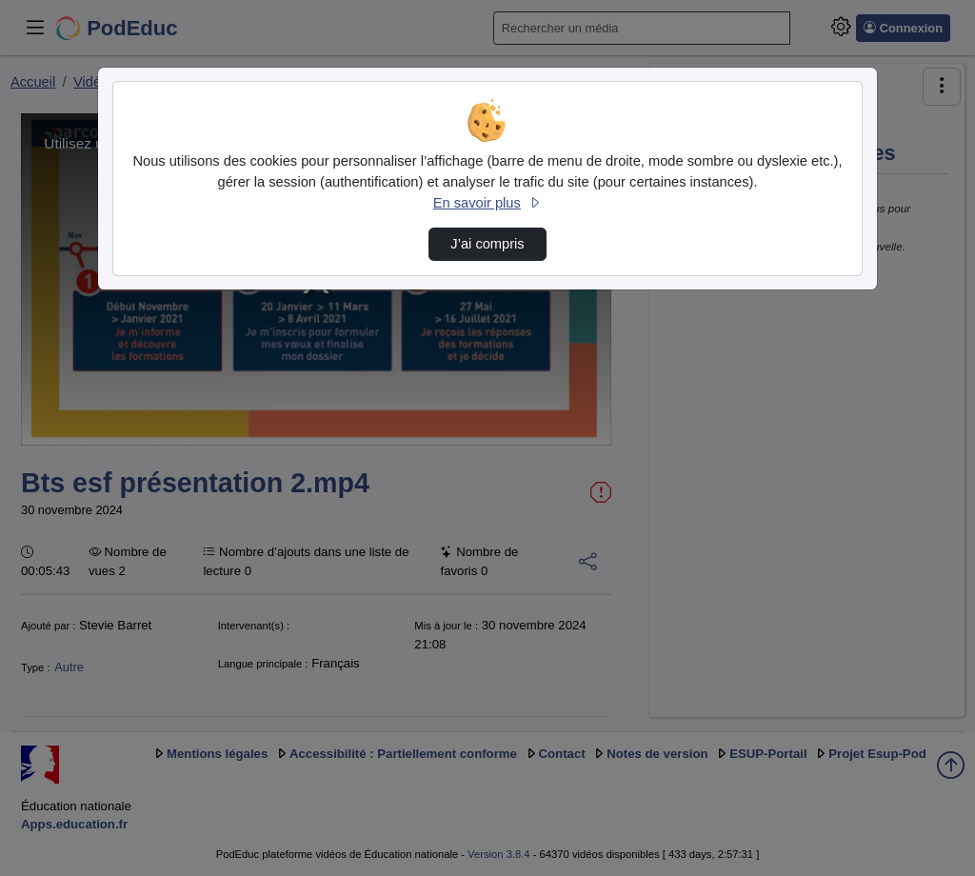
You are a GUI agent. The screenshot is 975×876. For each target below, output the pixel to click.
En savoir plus (487, 202)
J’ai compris (487, 243)
